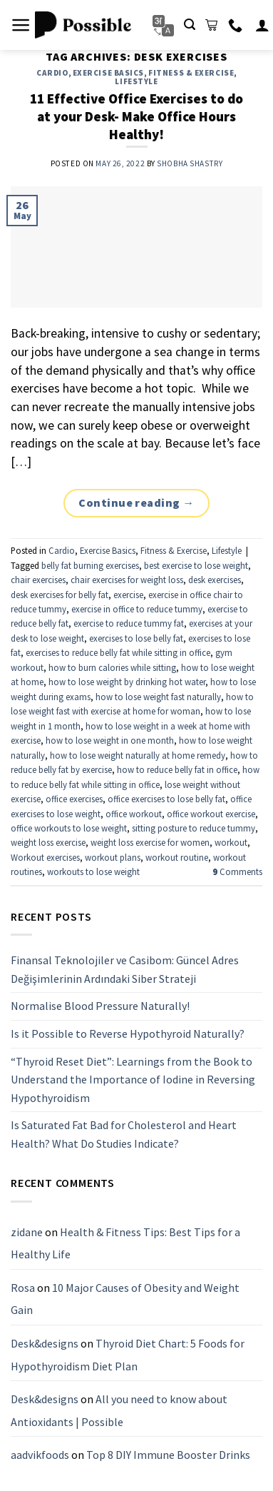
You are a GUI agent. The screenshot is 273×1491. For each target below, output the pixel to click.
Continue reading (136, 503)
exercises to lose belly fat (136, 638)
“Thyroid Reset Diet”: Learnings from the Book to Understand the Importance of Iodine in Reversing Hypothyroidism (133, 1078)
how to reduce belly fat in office (177, 769)
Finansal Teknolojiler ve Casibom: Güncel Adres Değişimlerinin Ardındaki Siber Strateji (125, 969)
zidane (27, 1231)
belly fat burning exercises (90, 565)
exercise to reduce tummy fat (128, 623)
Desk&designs (44, 1343)
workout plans (112, 857)
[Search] (189, 25)
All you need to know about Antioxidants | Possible (119, 1410)
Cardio (52, 73)
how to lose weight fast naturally (158, 696)
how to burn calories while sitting (112, 667)
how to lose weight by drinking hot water (126, 681)
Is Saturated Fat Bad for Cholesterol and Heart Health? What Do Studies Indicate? (124, 1134)
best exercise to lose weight (196, 565)
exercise (128, 594)
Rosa (23, 1287)
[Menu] (21, 25)
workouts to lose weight (93, 871)
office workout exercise (211, 813)
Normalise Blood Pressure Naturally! (100, 1006)
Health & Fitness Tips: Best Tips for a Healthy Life (125, 1242)
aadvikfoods (40, 1454)
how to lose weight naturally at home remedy (137, 755)
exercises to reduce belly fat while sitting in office (118, 652)
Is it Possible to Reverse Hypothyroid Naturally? (127, 1033)
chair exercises (38, 579)
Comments (237, 871)
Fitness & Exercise (191, 73)
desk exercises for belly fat (59, 594)
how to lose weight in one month (110, 740)
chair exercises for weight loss (127, 579)
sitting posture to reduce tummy (193, 828)
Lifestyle (136, 81)
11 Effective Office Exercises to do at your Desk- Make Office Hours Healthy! (136, 116)
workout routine (176, 857)
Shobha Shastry (189, 163)
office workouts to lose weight (69, 828)
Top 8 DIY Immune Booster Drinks (168, 1454)
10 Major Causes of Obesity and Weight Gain (125, 1298)
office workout (133, 813)
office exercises (74, 798)
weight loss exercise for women (150, 842)
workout (231, 842)
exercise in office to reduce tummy (136, 609)
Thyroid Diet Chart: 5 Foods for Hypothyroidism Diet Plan (127, 1354)
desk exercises (214, 579)
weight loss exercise (48, 842)
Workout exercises (45, 857)
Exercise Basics (108, 73)
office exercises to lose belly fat (166, 798)
